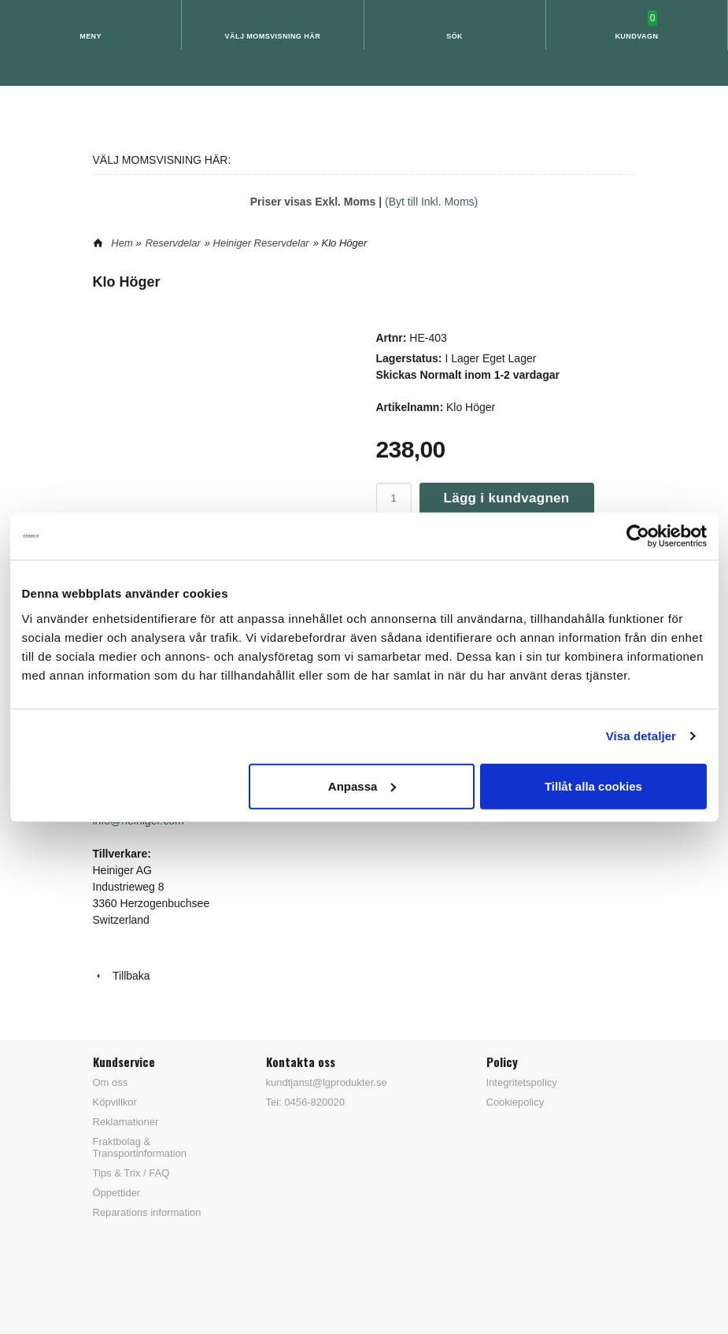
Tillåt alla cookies (593, 785)
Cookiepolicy (515, 1102)
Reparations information (147, 1212)
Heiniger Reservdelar (261, 243)
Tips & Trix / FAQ (131, 1173)
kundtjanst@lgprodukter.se (326, 1082)
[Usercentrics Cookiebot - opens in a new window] (638, 536)
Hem (121, 243)
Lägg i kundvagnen (507, 498)
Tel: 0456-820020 (305, 1102)
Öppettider (117, 1193)
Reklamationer (126, 1122)
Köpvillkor (115, 1102)
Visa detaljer (641, 736)
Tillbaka (121, 975)
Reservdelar (173, 243)
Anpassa (362, 785)
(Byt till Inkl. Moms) (431, 201)
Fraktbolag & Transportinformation (140, 1147)
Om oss (110, 1082)
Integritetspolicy (521, 1082)
